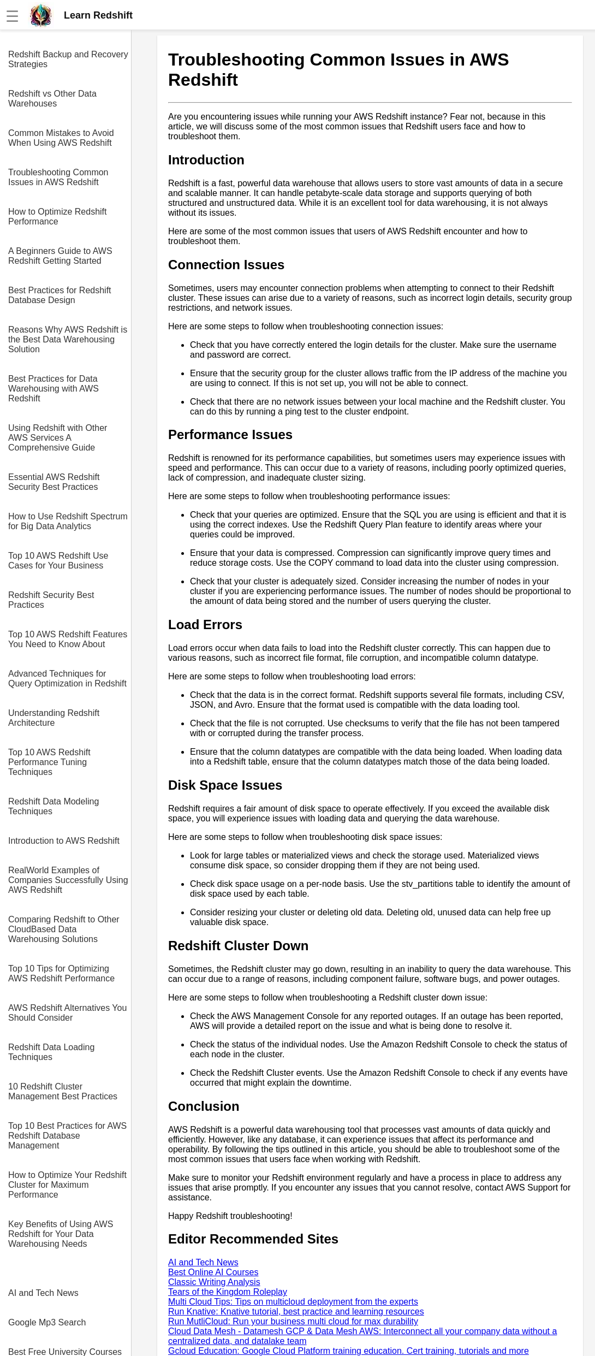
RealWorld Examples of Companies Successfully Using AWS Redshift (68, 880)
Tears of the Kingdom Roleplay (227, 1291)
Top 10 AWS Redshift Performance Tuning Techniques (49, 762)
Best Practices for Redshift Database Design (59, 295)
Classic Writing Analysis (214, 1282)
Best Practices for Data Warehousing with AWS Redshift (53, 388)
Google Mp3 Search (47, 1322)
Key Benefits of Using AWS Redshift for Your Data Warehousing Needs (60, 1233)
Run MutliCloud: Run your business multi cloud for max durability (293, 1321)
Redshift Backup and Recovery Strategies (68, 59)
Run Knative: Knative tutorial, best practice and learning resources (296, 1311)
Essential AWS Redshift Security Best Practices (53, 482)
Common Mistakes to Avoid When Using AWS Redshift (61, 137)
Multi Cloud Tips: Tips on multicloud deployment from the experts (293, 1301)
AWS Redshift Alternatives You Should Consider (67, 1012)
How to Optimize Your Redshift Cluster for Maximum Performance (67, 1184)
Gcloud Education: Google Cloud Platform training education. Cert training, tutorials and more (348, 1350)
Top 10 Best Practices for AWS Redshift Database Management (67, 1135)
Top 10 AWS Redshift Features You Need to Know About (67, 639)
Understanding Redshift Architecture (53, 717)
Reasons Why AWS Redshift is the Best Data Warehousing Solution (67, 339)
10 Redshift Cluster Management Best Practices (62, 1091)
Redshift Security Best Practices (51, 599)
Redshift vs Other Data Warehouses (52, 98)
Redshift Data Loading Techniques (51, 1052)
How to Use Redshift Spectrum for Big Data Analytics (68, 521)
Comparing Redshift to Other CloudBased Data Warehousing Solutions (64, 929)
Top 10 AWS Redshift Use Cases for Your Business (58, 560)
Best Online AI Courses (213, 1272)
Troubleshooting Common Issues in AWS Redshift (58, 177)
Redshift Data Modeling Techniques (53, 806)
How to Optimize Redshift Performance (57, 216)
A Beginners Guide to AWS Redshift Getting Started (60, 255)
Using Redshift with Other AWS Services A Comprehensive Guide (57, 437)
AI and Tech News (43, 1293)
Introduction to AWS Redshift (64, 840)
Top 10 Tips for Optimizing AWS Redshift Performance (61, 973)
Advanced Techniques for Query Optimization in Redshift (67, 678)
